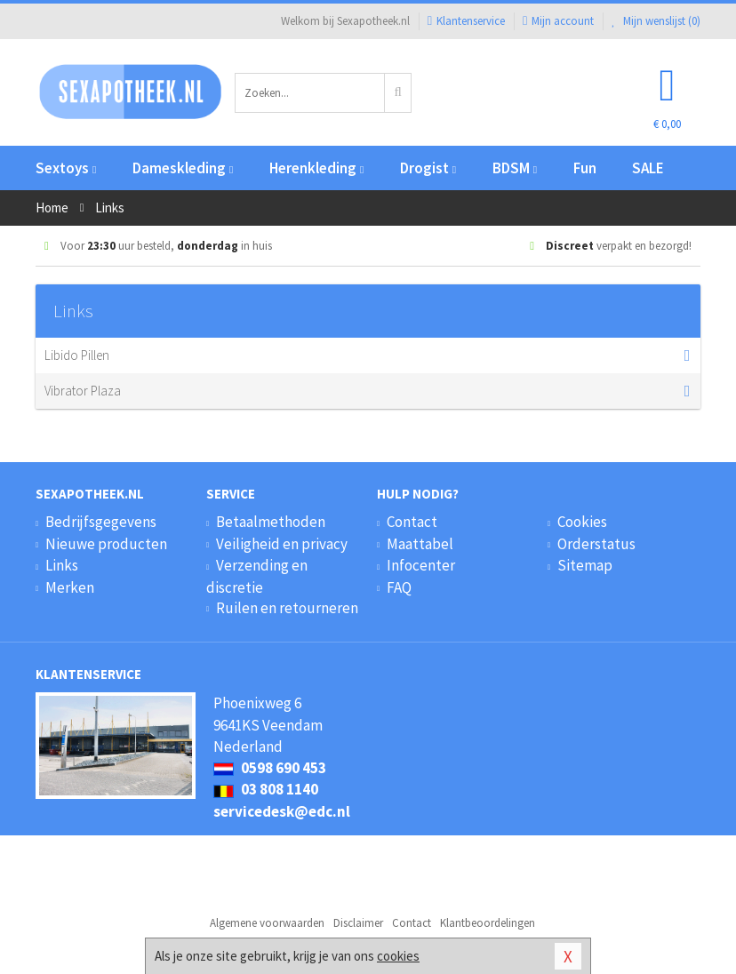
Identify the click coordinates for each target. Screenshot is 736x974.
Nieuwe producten (106, 544)
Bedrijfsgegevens (100, 521)
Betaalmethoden (270, 521)
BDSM (514, 168)
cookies (398, 955)
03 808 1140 (265, 789)
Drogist (428, 168)
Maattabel (420, 544)
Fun (584, 168)
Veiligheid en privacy (282, 544)
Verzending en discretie (257, 575)
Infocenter (421, 565)
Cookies (582, 521)
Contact (412, 521)
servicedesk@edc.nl (281, 811)
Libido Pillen (359, 355)
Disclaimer (358, 922)
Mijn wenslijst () (656, 20)
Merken (69, 587)
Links (61, 565)
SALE (648, 168)
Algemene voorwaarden (267, 922)
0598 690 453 (269, 768)
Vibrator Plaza (359, 391)
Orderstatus (596, 544)
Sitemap (584, 565)
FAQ (399, 587)
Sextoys (66, 168)
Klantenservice (466, 20)
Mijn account (558, 20)
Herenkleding (316, 168)
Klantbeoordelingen (487, 922)
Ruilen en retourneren (287, 608)
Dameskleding (182, 168)
